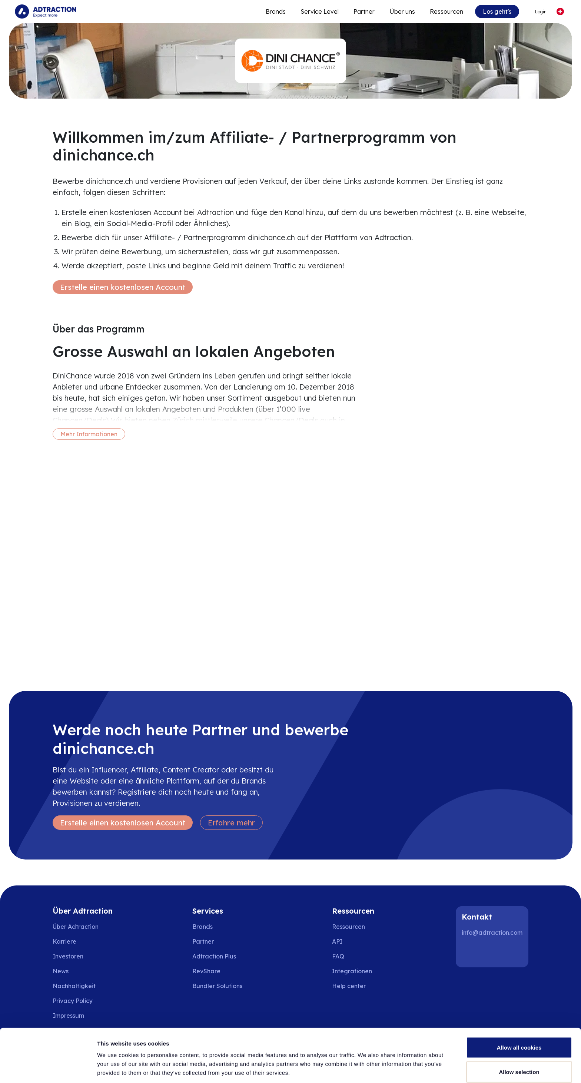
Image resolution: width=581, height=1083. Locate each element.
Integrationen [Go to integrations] (352, 971)
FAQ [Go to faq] (338, 956)
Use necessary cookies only (519, 1063)
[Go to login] (537, 12)
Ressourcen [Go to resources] (446, 11)
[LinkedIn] (470, 952)
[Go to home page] (45, 11)
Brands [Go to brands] (202, 926)
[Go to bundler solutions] (222, 986)
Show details (389, 1064)
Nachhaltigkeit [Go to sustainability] (74, 986)
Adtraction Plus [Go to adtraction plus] (214, 956)
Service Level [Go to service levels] (320, 11)
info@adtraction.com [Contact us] (492, 932)
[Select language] (560, 12)
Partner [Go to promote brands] (364, 11)
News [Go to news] (61, 971)
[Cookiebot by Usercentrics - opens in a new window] (48, 1068)
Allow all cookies (519, 1014)
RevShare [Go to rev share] (206, 971)
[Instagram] (494, 952)
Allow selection (519, 1039)
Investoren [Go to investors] (68, 956)
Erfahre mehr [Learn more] (231, 822)
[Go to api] (354, 941)
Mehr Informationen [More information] (88, 434)
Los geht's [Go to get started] (497, 11)
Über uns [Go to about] (402, 11)
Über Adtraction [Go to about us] (76, 926)
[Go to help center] (354, 986)
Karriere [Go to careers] (64, 941)
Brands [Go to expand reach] (276, 11)
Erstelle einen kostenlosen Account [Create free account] (122, 287)
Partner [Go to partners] (203, 941)
